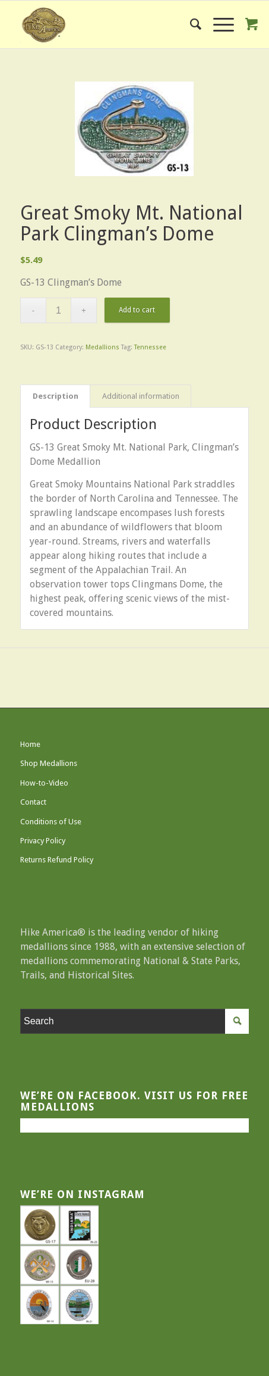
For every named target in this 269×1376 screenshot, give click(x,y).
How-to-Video (44, 782)
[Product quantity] (58, 310)
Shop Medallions (48, 763)
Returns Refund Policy (56, 859)
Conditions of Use (50, 821)
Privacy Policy (42, 840)
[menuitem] (189, 24)
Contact (33, 802)
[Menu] (217, 24)
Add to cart (137, 310)
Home (30, 744)
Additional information (140, 396)
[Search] (189, 24)
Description (55, 396)
